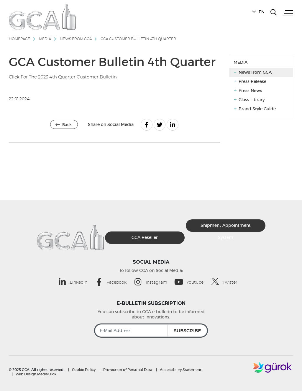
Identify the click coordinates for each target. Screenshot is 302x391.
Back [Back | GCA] (67, 124)
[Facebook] (146, 125)
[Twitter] (159, 125)
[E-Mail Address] (151, 330)
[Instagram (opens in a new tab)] (154, 282)
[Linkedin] (172, 125)
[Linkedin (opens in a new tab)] (76, 282)
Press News (250, 90)
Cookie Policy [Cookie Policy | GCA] (84, 369)
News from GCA (76, 39)
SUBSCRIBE (187, 331)
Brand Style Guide (257, 108)
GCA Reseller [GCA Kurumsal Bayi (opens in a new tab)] (145, 237)
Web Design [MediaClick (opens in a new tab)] (26, 374)
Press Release (252, 81)
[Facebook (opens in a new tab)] (114, 282)
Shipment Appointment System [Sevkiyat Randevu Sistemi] (226, 227)
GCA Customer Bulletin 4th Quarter (138, 39)
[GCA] (42, 17)
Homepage (19, 39)
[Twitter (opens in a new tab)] (227, 281)
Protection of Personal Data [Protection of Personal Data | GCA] (127, 369)
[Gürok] (273, 367)
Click (14, 77)
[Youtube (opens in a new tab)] (192, 282)
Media (45, 39)
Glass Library (252, 99)
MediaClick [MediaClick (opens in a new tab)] (46, 374)
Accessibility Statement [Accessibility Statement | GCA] (180, 369)
